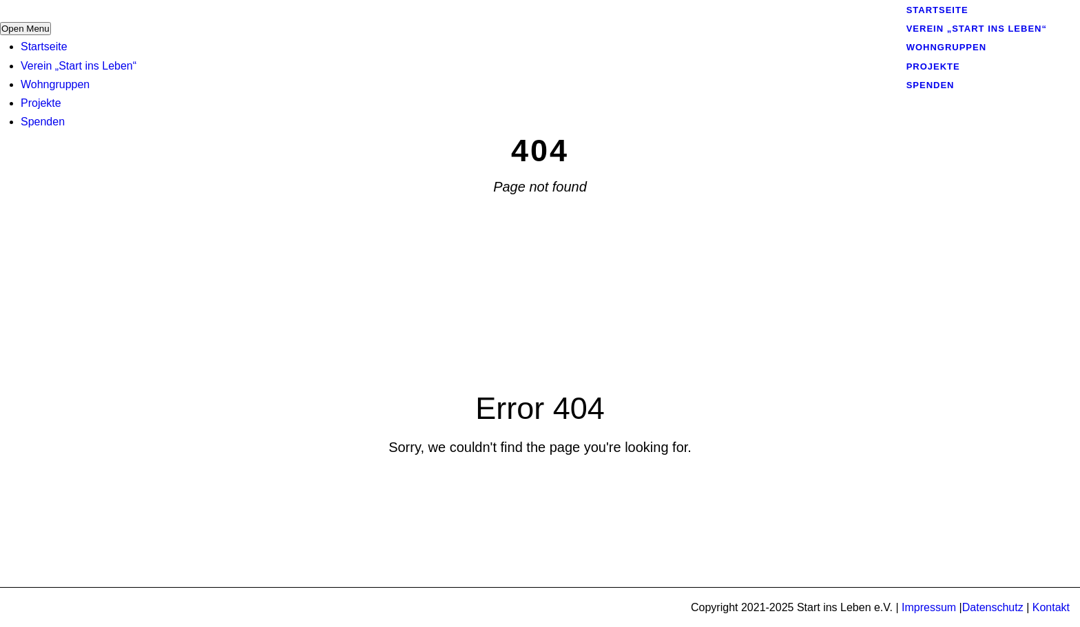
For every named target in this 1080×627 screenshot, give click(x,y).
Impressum (929, 607)
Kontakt (1051, 607)
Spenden (43, 121)
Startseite (44, 46)
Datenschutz (993, 607)
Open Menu (25, 28)
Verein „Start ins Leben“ (78, 66)
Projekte (41, 103)
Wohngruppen (55, 84)
